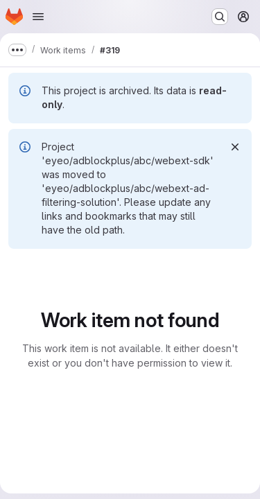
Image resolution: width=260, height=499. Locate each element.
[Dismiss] (235, 147)
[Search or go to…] (219, 16)
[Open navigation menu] (38, 17)
